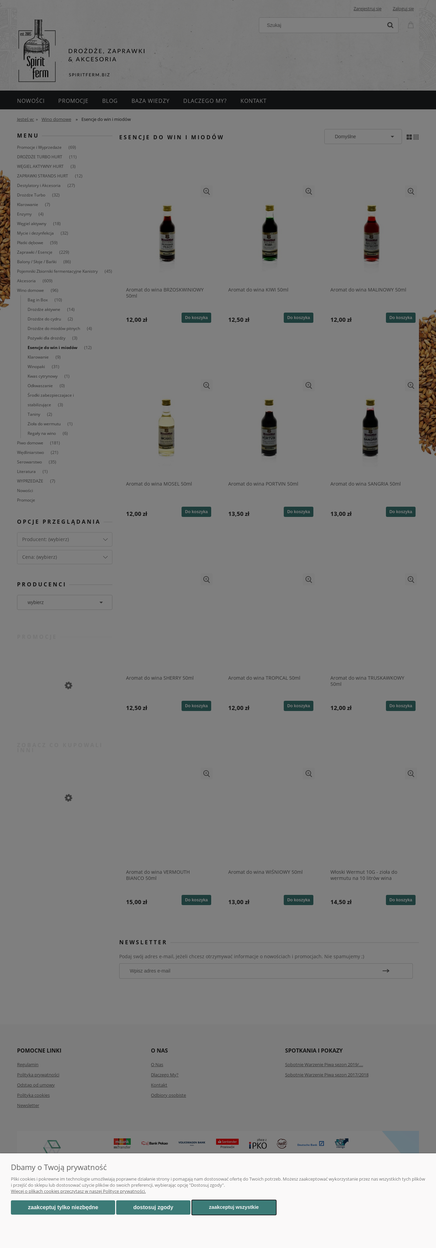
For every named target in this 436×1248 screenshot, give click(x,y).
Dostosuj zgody (153, 1207)
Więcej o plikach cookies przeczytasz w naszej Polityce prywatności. (78, 1191)
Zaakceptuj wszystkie (234, 1207)
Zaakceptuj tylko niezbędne (63, 1207)
